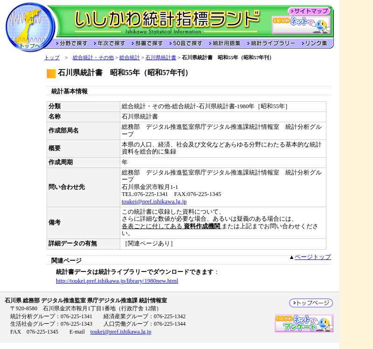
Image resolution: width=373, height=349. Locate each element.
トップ (52, 57)
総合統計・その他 (93, 57)
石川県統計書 (160, 57)
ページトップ (313, 257)
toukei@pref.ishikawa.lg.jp (154, 201)
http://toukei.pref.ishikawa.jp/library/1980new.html (117, 281)
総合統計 (129, 57)
